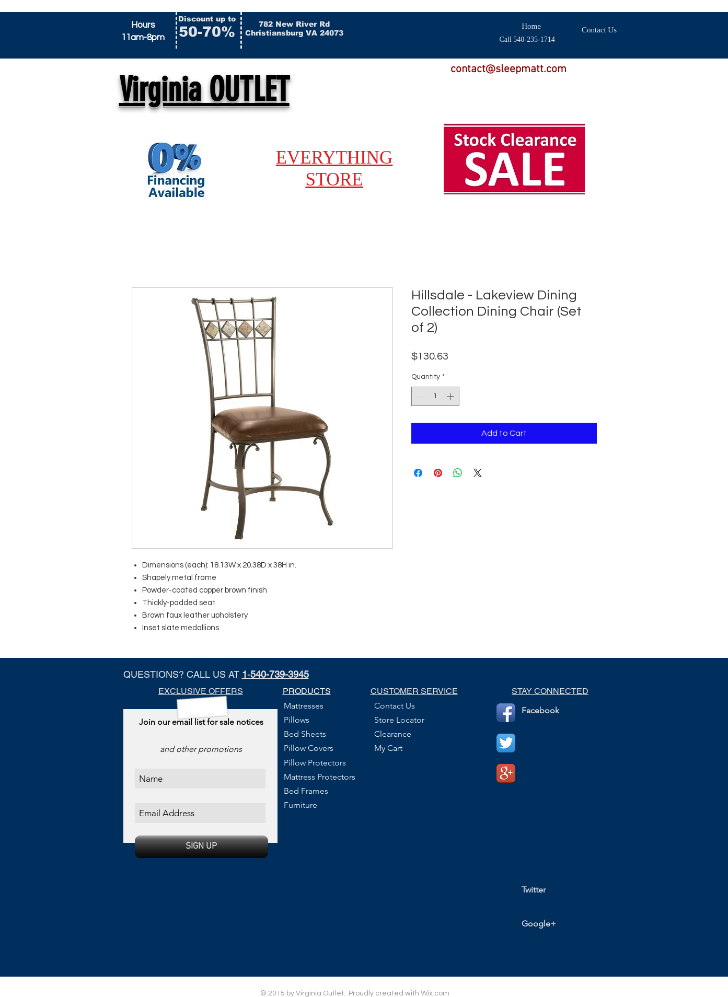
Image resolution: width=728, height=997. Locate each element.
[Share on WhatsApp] (458, 473)
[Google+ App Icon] (505, 773)
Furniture (300, 805)
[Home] (531, 26)
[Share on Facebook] (418, 473)
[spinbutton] (435, 396)
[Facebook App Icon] (505, 712)
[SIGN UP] (201, 847)
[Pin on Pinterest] (438, 473)
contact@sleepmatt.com (508, 69)
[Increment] (451, 396)
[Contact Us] (599, 30)
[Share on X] (477, 473)
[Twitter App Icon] (505, 743)
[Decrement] (419, 396)
